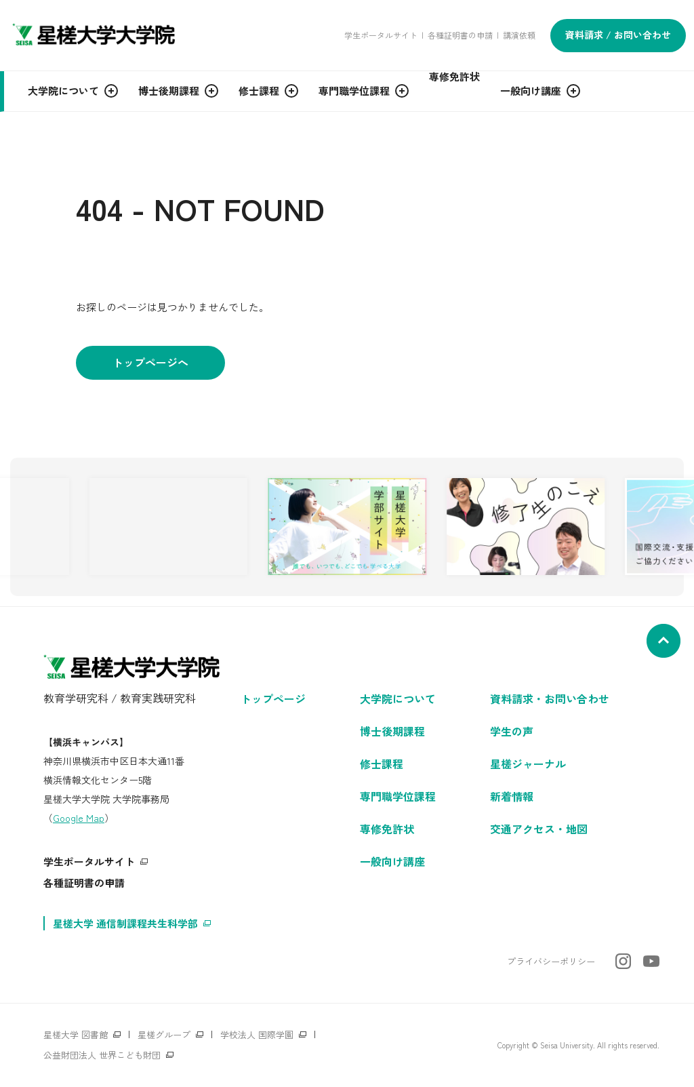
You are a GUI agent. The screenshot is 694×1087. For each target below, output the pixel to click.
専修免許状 (387, 829)
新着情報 (511, 796)
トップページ (273, 698)
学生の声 (511, 731)
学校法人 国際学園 (256, 1034)
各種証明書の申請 (460, 35)
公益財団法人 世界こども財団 (102, 1054)
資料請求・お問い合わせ (549, 698)
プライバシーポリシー (551, 961)
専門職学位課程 (398, 796)
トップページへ (150, 362)
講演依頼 (519, 35)
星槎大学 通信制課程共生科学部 (125, 923)
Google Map (78, 818)
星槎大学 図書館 (75, 1034)
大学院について (398, 698)
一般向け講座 (392, 861)
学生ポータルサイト (380, 35)
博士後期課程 (392, 731)
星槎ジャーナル (528, 763)
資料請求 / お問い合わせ (618, 34)
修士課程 (381, 763)
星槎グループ (164, 1034)
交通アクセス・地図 (539, 829)
